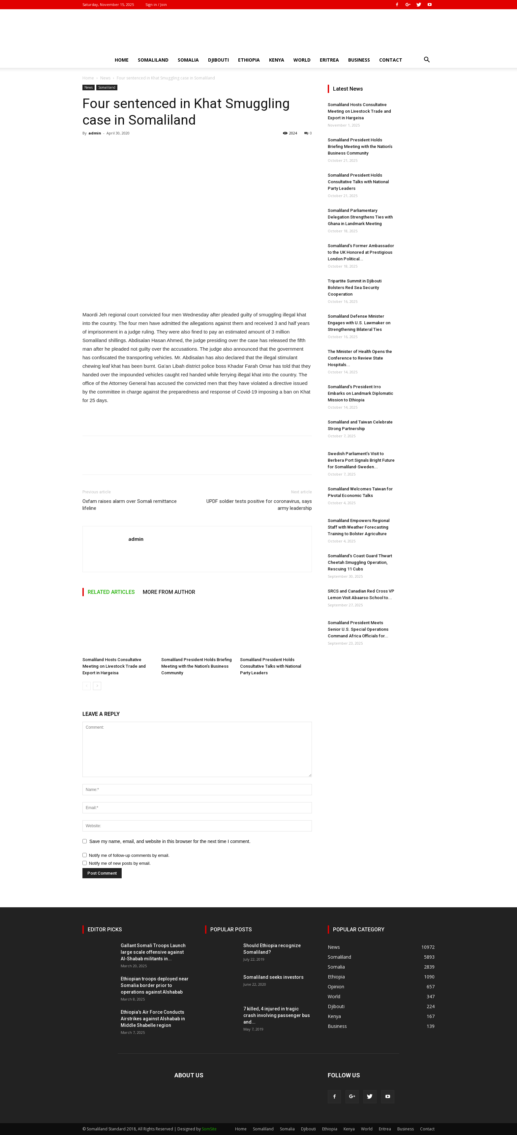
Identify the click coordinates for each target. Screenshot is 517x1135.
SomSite (209, 1129)
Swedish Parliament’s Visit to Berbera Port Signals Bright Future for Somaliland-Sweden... (361, 460)
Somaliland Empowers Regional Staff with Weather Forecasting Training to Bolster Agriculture (358, 527)
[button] (427, 60)
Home (122, 60)
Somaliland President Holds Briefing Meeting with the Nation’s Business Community (196, 666)
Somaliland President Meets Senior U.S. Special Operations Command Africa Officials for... (358, 629)
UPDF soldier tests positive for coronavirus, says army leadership (259, 504)
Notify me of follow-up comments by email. (129, 855)
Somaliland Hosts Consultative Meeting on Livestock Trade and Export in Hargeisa (114, 666)
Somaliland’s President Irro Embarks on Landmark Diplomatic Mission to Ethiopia (360, 393)
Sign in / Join (156, 4)
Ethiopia (249, 60)
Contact (390, 60)
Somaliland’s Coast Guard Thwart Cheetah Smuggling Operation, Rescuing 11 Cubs (360, 562)
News (105, 78)
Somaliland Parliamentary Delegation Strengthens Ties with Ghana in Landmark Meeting (360, 217)
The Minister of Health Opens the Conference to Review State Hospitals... (360, 358)
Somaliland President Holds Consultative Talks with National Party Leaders (270, 666)
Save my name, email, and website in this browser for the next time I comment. (170, 841)
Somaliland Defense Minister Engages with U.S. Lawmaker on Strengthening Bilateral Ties (359, 323)
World (302, 60)
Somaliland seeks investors (273, 977)
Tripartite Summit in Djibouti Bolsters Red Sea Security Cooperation (354, 287)
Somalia (188, 60)
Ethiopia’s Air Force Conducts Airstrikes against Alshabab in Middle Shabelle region (153, 1018)
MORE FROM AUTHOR (169, 592)
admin (94, 133)
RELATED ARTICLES (111, 592)
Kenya (276, 60)
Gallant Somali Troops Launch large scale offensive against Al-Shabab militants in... (153, 952)
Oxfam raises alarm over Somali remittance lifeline (129, 504)
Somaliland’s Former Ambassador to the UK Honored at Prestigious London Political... (361, 252)
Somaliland (153, 60)
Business (359, 60)
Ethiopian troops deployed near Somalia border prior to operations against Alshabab (155, 985)
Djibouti (218, 60)
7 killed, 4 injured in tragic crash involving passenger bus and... (276, 1015)
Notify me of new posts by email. (120, 863)
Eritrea (329, 60)
